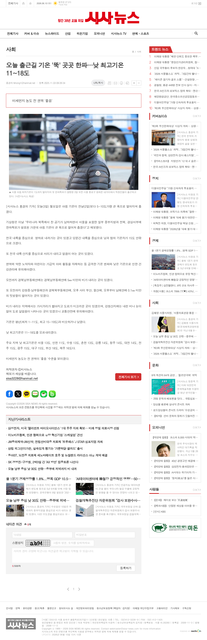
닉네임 (17, 534)
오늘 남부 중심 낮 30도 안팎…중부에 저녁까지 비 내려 (42, 469)
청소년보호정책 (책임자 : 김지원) (113, 608)
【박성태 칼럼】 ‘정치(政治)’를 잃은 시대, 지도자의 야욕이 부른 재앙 (176, 478)
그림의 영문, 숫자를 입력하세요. (72, 542)
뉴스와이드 (52, 33)
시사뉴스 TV (118, 33)
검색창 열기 (195, 33)
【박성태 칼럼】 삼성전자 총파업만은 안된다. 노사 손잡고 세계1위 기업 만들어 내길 (176, 466)
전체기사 (13, 3)
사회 (139, 51)
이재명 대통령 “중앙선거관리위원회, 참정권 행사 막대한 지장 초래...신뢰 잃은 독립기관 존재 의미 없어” (177, 62)
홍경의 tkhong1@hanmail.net (20, 82)
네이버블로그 (35, 393)
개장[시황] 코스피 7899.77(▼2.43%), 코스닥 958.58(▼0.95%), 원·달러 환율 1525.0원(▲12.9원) (176, 291)
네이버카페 (43, 393)
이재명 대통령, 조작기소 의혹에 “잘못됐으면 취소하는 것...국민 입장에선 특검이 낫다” (176, 212)
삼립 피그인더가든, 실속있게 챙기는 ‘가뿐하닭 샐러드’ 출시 (45, 448)
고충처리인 (162, 608)
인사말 (9, 608)
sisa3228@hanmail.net (22, 378)
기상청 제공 (62, 4)
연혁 (18, 608)
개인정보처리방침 (85, 608)
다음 (79, 589)
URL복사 (98, 82)
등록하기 (125, 568)
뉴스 (159, 49)
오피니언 (99, 33)
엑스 (18, 393)
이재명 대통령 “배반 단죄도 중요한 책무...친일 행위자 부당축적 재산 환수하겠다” (177, 56)
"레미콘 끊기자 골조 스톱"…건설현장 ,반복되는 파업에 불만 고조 (177, 79)
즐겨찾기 (30, 3)
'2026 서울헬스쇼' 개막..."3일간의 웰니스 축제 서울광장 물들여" (177, 74)
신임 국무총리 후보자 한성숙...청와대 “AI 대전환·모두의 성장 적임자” (177, 68)
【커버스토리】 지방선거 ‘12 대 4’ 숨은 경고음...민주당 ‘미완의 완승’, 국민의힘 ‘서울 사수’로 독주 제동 (176, 161)
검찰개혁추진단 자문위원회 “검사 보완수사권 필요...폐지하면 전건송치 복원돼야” (176, 342)
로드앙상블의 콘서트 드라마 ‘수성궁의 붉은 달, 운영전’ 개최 (176, 410)
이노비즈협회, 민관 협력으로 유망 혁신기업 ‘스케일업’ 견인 (45, 435)
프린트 (121, 83)
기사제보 (174, 608)
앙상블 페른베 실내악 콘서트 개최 (171, 404)
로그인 (194, 3)
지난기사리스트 (19, 419)
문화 (155, 365)
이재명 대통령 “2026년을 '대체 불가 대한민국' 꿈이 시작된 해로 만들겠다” (176, 229)
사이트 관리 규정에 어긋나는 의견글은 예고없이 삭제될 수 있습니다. (54, 551)
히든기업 (82, 33)
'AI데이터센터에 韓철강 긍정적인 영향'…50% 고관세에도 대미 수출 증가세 (176, 280)
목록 (109, 83)
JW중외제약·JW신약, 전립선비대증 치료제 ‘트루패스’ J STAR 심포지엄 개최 (55, 442)
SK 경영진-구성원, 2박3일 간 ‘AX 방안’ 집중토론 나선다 (43, 462)
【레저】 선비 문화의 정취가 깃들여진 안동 (176, 416)
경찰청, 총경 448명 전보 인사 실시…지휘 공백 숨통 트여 (177, 85)
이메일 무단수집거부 (143, 608)
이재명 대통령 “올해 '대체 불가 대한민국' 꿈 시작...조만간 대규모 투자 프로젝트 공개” (176, 217)
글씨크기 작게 (138, 83)
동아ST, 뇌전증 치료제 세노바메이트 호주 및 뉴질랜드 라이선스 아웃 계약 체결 (57, 455)
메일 (115, 83)
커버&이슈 (159, 116)
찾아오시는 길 (66, 608)
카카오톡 (26, 393)
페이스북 (9, 393)
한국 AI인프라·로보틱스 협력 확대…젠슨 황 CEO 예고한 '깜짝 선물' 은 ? (177, 91)
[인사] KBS (159, 511)
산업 (67, 33)
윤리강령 (27, 608)
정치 (155, 178)
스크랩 (127, 83)
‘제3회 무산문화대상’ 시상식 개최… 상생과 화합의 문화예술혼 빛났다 (177, 108)
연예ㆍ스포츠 (140, 33)
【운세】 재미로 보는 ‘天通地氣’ (170, 500)
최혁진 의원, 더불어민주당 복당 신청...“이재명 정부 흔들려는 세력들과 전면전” (176, 223)
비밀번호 (81, 534)
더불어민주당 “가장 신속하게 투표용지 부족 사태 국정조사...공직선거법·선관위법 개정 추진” (177, 102)
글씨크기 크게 (134, 83)
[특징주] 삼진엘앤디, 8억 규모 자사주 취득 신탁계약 (176, 285)
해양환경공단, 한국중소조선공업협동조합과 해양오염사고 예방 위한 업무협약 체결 (177, 96)
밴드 (52, 393)
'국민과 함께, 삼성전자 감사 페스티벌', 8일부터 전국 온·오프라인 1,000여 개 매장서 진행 (176, 155)
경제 (155, 240)
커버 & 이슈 (31, 33)
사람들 (154, 489)
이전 (68, 589)
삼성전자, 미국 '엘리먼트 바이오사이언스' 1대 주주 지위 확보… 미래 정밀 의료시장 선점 (63, 428)
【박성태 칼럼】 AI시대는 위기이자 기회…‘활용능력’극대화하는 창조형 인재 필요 (176, 472)
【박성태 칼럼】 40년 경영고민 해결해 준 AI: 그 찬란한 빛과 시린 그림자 (176, 461)
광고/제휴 (39, 608)
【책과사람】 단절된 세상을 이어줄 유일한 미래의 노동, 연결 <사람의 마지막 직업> (176, 506)
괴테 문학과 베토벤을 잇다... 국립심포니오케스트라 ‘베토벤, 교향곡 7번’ (176, 398)
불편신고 (51, 608)
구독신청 (186, 608)
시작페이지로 (23, 3)
